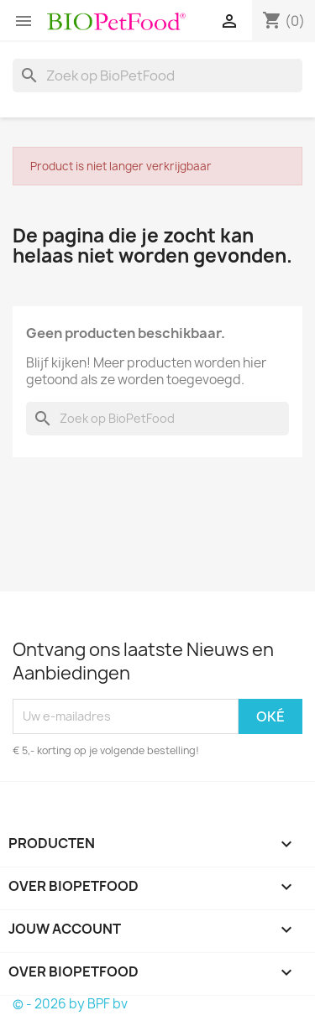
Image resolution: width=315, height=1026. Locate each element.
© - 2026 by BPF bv (70, 1004)
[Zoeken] (157, 75)
